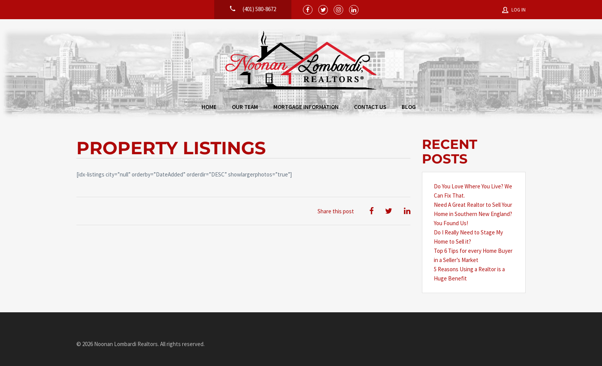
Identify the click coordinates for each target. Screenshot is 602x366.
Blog (409, 106)
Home (209, 106)
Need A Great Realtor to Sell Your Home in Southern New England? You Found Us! (473, 214)
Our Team (245, 106)
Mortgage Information (306, 106)
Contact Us (370, 106)
